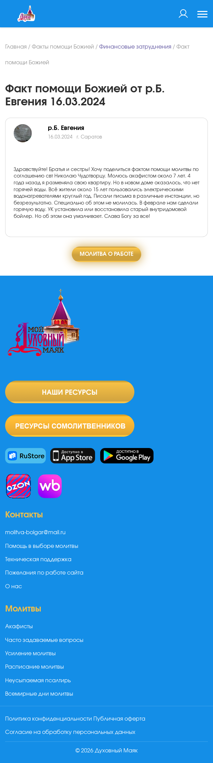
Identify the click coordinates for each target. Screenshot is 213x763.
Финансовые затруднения (135, 47)
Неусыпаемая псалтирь (38, 680)
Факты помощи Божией (63, 47)
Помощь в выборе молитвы (41, 546)
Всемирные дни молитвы (39, 694)
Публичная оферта (119, 719)
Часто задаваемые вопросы (44, 640)
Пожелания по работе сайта (44, 573)
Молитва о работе (106, 254)
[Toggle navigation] (202, 15)
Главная (16, 47)
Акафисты (19, 626)
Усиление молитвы (30, 653)
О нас (13, 586)
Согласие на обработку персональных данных (70, 732)
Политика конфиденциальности (48, 719)
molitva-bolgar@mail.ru (35, 532)
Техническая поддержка (38, 559)
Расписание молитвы (34, 667)
